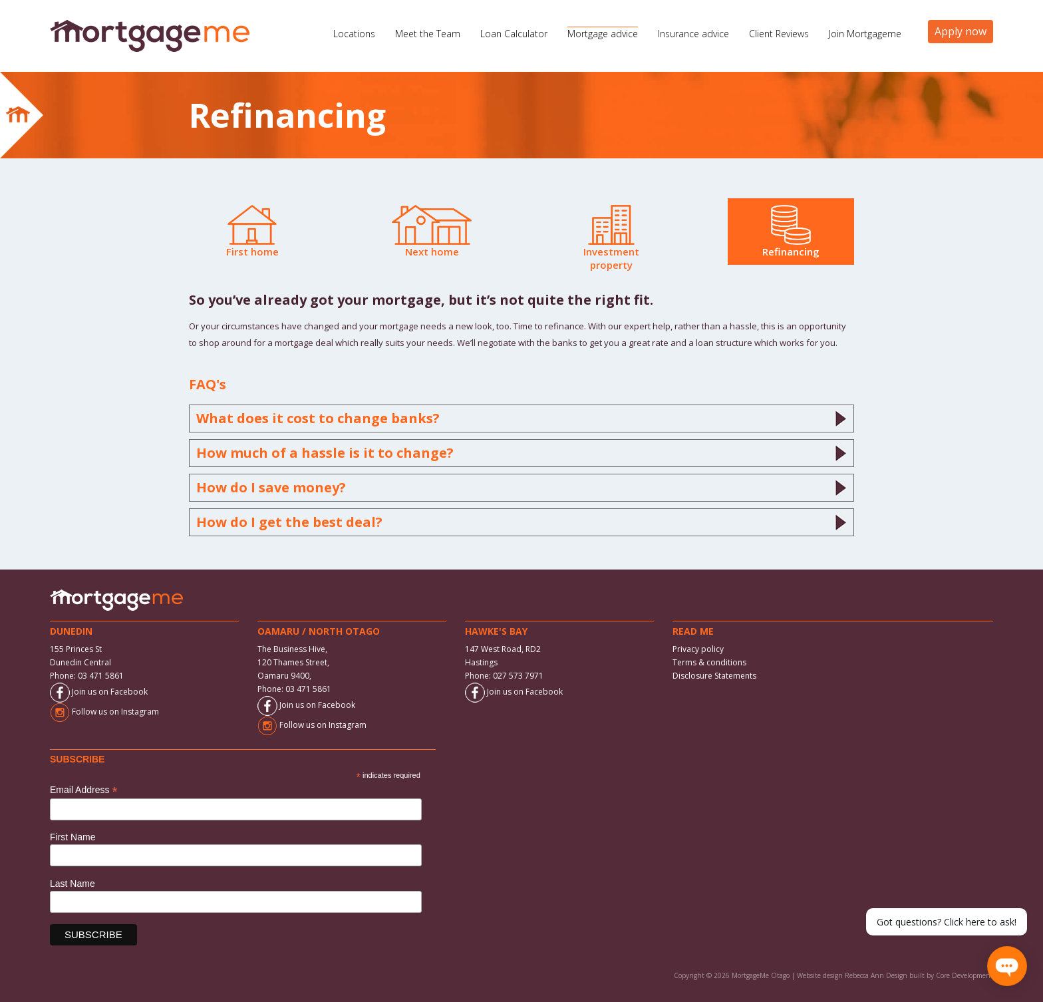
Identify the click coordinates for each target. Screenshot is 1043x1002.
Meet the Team (427, 33)
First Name (72, 837)
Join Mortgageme (865, 33)
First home (252, 231)
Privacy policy (698, 649)
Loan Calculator (513, 33)
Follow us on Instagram (104, 711)
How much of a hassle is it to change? (521, 453)
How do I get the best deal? (521, 522)
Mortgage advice (602, 33)
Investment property (611, 238)
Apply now (960, 31)
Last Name (72, 883)
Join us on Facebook (99, 691)
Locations (354, 33)
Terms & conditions (709, 662)
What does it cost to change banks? (521, 418)
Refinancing (791, 231)
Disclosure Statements (714, 675)
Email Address (84, 790)
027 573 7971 (518, 675)
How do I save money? (521, 487)
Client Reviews (779, 33)
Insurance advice (693, 33)
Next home (431, 231)
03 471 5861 (101, 675)
